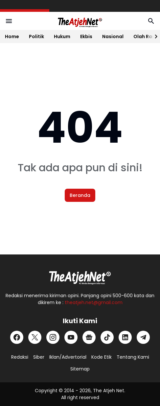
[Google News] (89, 337)
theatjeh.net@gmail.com (94, 302)
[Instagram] (52, 337)
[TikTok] (107, 337)
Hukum (62, 36)
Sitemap (80, 369)
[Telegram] (143, 337)
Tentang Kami (133, 357)
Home (12, 36)
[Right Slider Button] (153, 36)
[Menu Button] (8, 21)
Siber (38, 357)
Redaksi (19, 357)
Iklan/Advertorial (67, 357)
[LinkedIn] (125, 337)
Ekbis (86, 36)
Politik (36, 36)
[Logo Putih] (80, 275)
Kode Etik (101, 357)
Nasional (113, 36)
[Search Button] (151, 21)
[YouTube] (71, 337)
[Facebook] (16, 337)
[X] (34, 337)
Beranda (80, 195)
